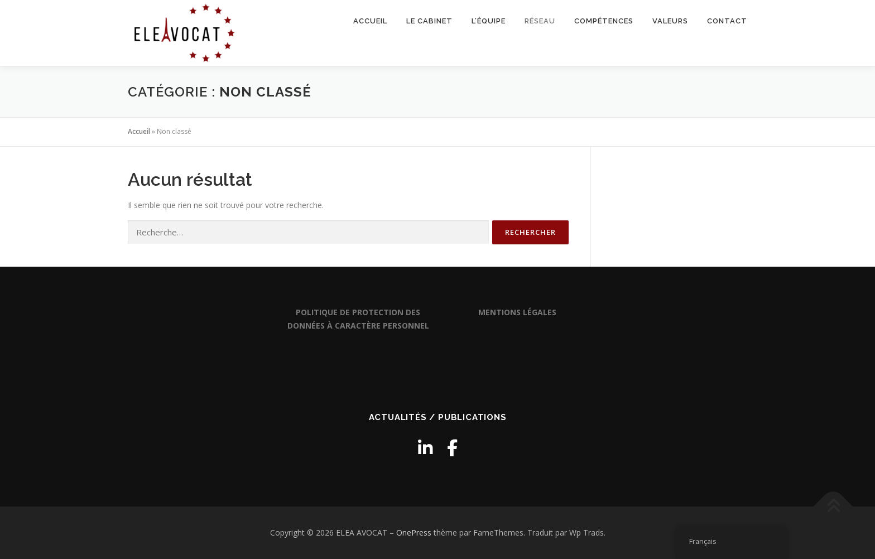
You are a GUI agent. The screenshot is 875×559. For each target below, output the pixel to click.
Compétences (603, 21)
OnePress (413, 532)
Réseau (540, 21)
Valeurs (670, 21)
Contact (727, 21)
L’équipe (489, 21)
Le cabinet (429, 21)
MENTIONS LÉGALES (517, 312)
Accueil (370, 21)
